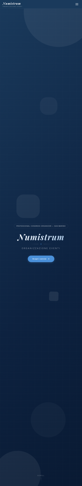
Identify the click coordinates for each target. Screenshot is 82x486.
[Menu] (77, 4)
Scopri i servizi (41, 259)
